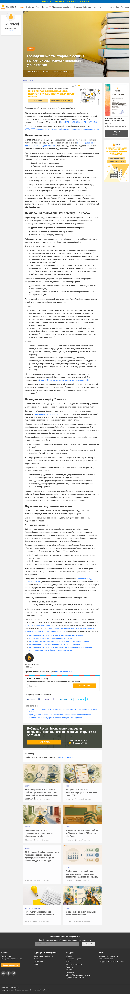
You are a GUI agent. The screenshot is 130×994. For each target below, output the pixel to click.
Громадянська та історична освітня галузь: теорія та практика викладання (60, 715)
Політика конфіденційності (39, 990)
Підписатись (84, 686)
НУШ (31, 49)
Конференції (38, 962)
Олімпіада (87, 7)
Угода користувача (8, 990)
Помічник (46, 7)
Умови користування (22, 990)
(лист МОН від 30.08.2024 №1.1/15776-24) (78, 122)
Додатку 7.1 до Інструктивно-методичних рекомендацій (63, 380)
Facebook (29, 625)
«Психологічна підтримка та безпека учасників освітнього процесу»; (59, 641)
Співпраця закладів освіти (11, 959)
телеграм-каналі (43, 625)
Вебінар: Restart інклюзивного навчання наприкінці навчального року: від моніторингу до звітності (61, 732)
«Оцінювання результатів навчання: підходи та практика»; (54, 644)
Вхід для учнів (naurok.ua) (108, 956)
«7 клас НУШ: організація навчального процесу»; (50, 638)
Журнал (21, 7)
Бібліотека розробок (74, 959)
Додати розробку (117, 133)
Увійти (10, 31)
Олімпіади (70, 972)
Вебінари (37, 959)
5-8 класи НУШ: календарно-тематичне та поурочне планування (55, 718)
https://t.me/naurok (63, 672)
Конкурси (78, 7)
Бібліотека (30, 7)
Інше (95, 7)
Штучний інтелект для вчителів (78, 975)
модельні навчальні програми (47, 414)
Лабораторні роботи (74, 964)
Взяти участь (44, 742)
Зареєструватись (12, 24)
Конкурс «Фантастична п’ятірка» (111, 962)
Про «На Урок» (6, 956)
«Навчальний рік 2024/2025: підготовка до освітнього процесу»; (57, 635)
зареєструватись (66, 757)
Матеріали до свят (106, 959)
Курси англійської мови (75, 978)
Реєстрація (125, 7)
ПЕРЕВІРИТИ (88, 944)
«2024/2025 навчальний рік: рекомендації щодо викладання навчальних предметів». (62, 129)
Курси (36, 964)
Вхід (117, 7)
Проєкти (69, 967)
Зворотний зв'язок (10, 965)
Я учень (111, 7)
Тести (38, 7)
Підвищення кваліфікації (62, 7)
